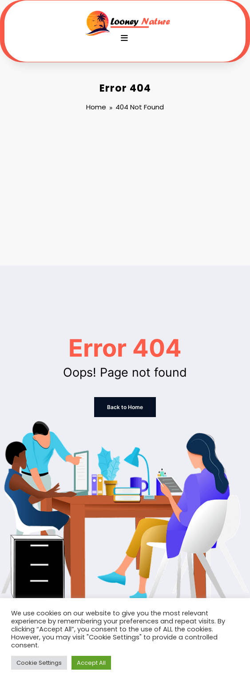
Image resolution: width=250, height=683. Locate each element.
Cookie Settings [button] (39, 663)
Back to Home (125, 407)
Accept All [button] (91, 663)
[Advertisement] (125, 190)
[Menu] (124, 38)
